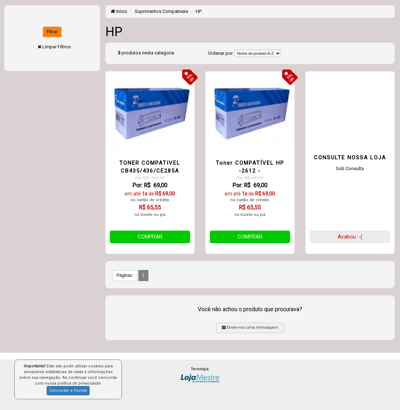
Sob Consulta (350, 168)
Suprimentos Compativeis (161, 11)
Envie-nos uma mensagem (250, 327)
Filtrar (52, 31)
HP (198, 11)
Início (119, 11)
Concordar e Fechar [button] (68, 390)
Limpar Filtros (56, 46)
